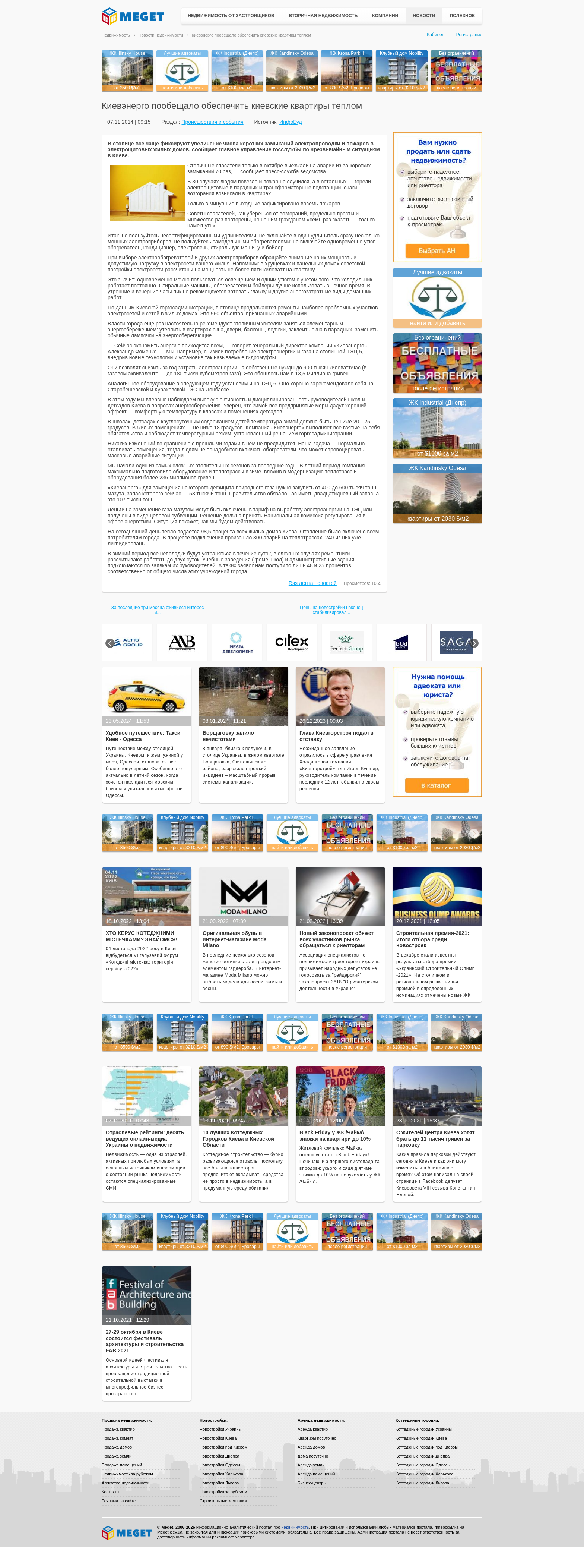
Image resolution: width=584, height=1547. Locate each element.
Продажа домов (117, 1447)
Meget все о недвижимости (127, 1533)
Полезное (462, 15)
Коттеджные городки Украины (424, 1429)
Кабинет (435, 34)
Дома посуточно (313, 1456)
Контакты (111, 1492)
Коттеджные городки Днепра (423, 1456)
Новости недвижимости (161, 35)
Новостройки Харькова (221, 1474)
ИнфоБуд (290, 122)
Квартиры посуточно (317, 1438)
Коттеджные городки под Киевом (427, 1447)
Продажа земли (116, 1456)
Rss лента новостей (313, 583)
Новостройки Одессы (220, 1465)
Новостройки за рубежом (223, 1492)
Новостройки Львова (219, 1483)
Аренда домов (311, 1447)
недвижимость (295, 1527)
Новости (424, 15)
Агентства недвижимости (125, 1483)
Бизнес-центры (312, 1483)
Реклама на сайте (119, 1501)
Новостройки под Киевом (223, 1447)
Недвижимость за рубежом (127, 1474)
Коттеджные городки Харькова (425, 1474)
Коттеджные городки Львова (422, 1483)
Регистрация (469, 34)
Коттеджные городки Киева (421, 1438)
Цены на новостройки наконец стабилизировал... (331, 610)
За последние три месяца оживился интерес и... (157, 610)
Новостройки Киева (218, 1438)
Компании (385, 15)
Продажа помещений (122, 1465)
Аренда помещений (316, 1474)
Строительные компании (223, 1501)
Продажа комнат (117, 1438)
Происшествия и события (212, 122)
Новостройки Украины (221, 1429)
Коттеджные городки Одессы (423, 1465)
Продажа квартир (118, 1429)
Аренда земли (311, 1465)
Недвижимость (116, 35)
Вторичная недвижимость (323, 15)
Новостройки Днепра (219, 1456)
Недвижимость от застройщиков (231, 15)
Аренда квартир (313, 1429)
